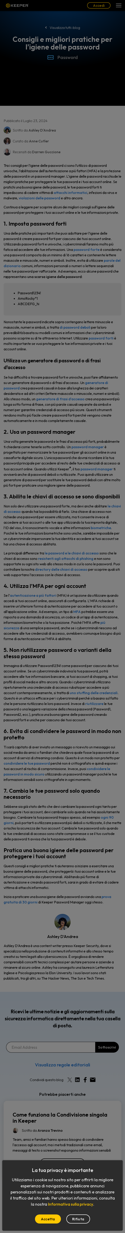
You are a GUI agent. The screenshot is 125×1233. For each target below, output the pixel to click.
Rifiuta (78, 1219)
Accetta (48, 1219)
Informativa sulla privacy (70, 1204)
